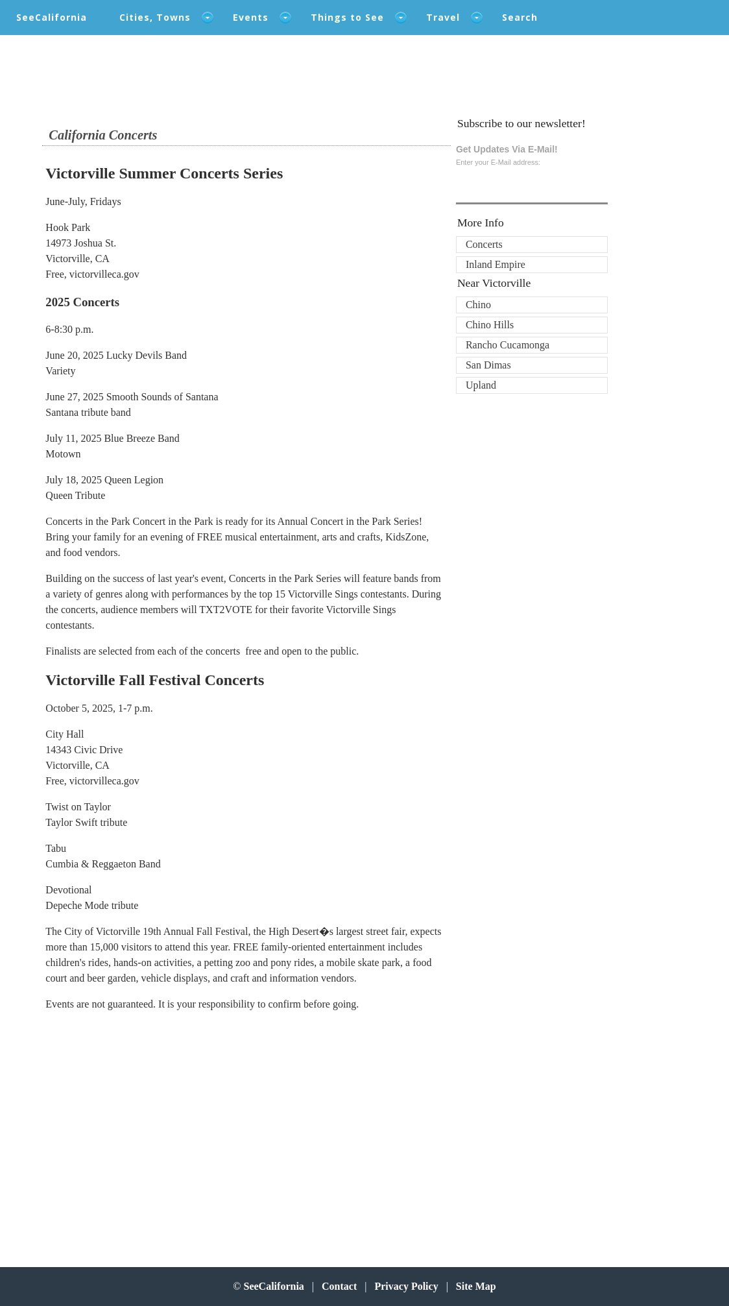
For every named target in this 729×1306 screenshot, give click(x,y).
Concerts (484, 244)
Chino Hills (490, 324)
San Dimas (488, 364)
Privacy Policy (406, 1286)
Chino (478, 304)
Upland (481, 385)
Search (520, 17)
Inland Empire (495, 264)
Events (251, 17)
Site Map (476, 1286)
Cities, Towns (155, 17)
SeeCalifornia (51, 17)
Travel (443, 17)
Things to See (347, 17)
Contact (339, 1286)
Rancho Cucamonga (507, 344)
